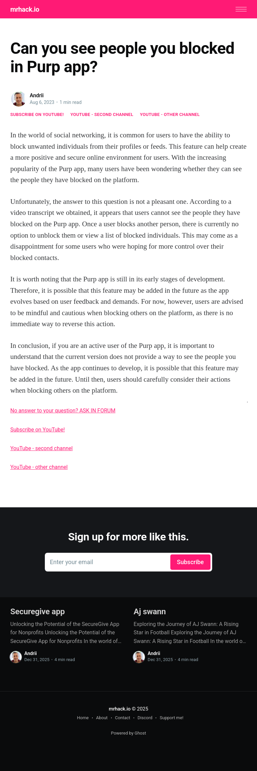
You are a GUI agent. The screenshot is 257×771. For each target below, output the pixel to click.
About (102, 717)
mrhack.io (24, 9)
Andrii (37, 95)
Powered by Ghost (128, 733)
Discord (145, 717)
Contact (122, 717)
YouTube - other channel (170, 114)
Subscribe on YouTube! (37, 114)
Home (83, 717)
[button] (241, 9)
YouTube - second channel (101, 114)
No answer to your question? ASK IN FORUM (62, 410)
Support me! (171, 717)
